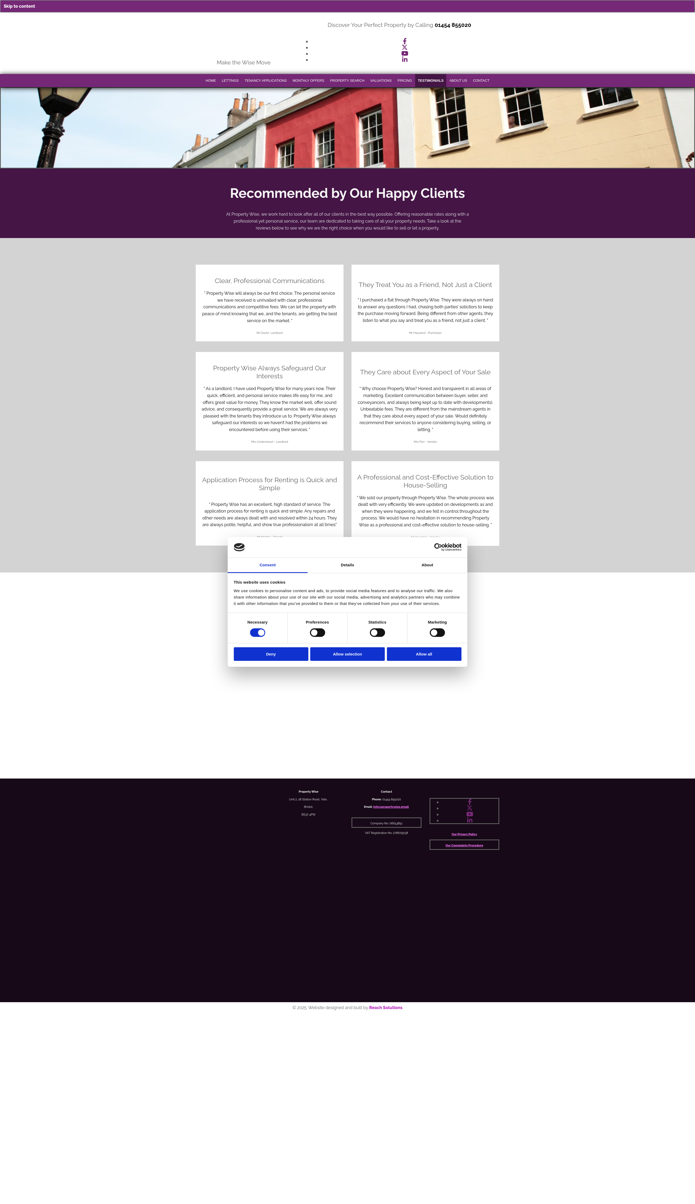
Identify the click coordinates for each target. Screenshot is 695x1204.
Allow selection (347, 654)
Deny (271, 654)
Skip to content (19, 6)
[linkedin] (404, 59)
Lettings (230, 81)
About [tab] (427, 565)
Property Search (347, 81)
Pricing (405, 81)
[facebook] (405, 41)
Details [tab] (347, 565)
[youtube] (404, 53)
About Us (458, 81)
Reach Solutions (385, 1007)
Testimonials (431, 81)
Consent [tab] (268, 565)
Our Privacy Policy (464, 834)
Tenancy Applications (266, 81)
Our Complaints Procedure (464, 845)
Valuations (381, 81)
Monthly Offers (308, 81)
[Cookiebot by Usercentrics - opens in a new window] (438, 547)
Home (211, 81)
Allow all (424, 654)
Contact (481, 81)
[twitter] (405, 47)
